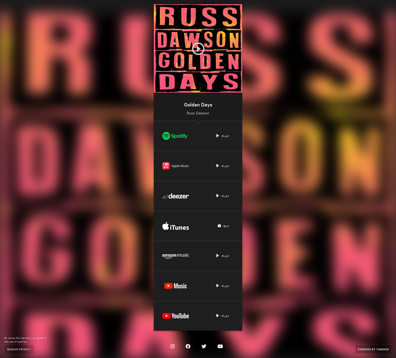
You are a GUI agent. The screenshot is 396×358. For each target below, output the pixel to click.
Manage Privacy (19, 349)
